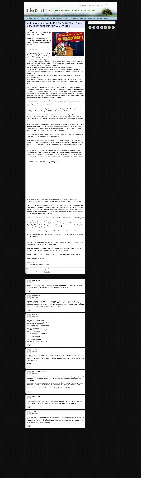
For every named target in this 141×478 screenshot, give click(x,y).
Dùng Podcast (109, 5)
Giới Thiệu (99, 5)
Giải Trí (106, 18)
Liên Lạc (91, 5)
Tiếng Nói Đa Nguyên (71, 18)
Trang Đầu (83, 5)
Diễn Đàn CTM (38, 10)
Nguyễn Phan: (36, 295)
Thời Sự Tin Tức (62, 269)
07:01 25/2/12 (35, 373)
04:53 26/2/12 (35, 413)
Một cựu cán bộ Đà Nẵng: (39, 371)
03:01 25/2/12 (35, 297)
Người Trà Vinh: (36, 396)
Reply (29, 291)
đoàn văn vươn (37, 269)
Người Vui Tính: (36, 280)
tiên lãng (68, 269)
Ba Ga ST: (34, 349)
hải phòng (43, 269)
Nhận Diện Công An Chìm (87, 18)
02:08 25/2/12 (35, 282)
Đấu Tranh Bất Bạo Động (54, 18)
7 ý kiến (47, 272)
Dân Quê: (34, 314)
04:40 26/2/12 (35, 398)
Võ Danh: (34, 411)
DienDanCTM (30, 262)
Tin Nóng (29, 18)
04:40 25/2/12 (35, 351)
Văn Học (99, 18)
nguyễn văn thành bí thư (52, 269)
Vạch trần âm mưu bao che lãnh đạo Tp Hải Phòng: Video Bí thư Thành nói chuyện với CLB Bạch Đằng (54, 24)
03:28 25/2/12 (35, 316)
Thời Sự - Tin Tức (39, 18)
